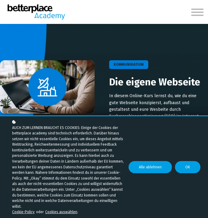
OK (188, 170)
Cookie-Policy (23, 212)
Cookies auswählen (61, 212)
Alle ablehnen (151, 170)
